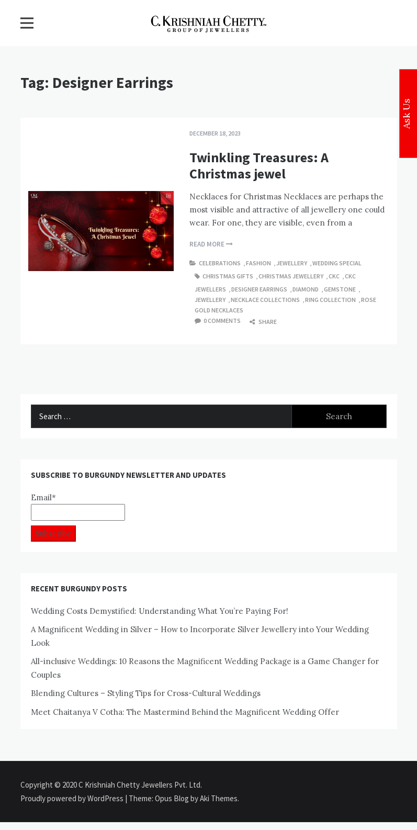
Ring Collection (330, 300)
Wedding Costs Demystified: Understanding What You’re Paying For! (159, 611)
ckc (334, 276)
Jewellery (291, 263)
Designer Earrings (259, 289)
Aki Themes (219, 798)
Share (263, 322)
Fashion (258, 263)
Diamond (305, 289)
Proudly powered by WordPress (72, 798)
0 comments (222, 320)
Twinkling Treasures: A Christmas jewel (259, 165)
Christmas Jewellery (290, 276)
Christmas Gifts (227, 276)
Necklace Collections (265, 300)
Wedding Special (337, 263)
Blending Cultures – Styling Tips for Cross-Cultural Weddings (146, 693)
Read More (211, 244)
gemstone (340, 289)
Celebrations (220, 263)
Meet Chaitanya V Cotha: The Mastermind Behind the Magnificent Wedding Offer (185, 712)
